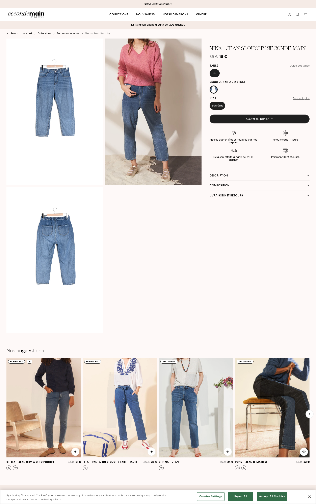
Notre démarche (175, 14)
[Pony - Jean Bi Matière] (272, 414)
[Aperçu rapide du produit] (75, 452)
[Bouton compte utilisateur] (289, 14)
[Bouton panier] (305, 14)
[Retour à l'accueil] (26, 14)
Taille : (214, 65)
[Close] (309, 496)
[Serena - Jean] (196, 414)
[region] (158, 497)
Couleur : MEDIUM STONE (228, 82)
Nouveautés (145, 14)
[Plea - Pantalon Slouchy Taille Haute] (120, 414)
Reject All (240, 496)
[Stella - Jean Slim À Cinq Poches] (43, 414)
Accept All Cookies (272, 496)
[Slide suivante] (310, 414)
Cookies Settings (210, 496)
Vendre (201, 14)
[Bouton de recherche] (297, 14)
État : (214, 98)
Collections (118, 14)
